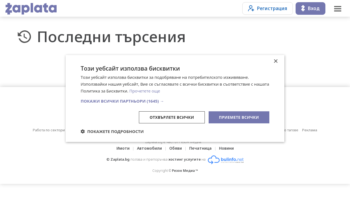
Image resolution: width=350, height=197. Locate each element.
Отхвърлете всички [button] (172, 117)
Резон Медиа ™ (185, 170)
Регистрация (267, 8)
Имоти (123, 148)
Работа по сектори (49, 130)
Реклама (309, 130)
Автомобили (149, 148)
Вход (310, 8)
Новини (226, 148)
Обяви (175, 148)
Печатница (200, 148)
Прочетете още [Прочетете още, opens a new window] (144, 91)
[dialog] (175, 98)
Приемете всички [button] (239, 117)
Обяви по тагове (284, 130)
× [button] (275, 61)
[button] (175, 100)
